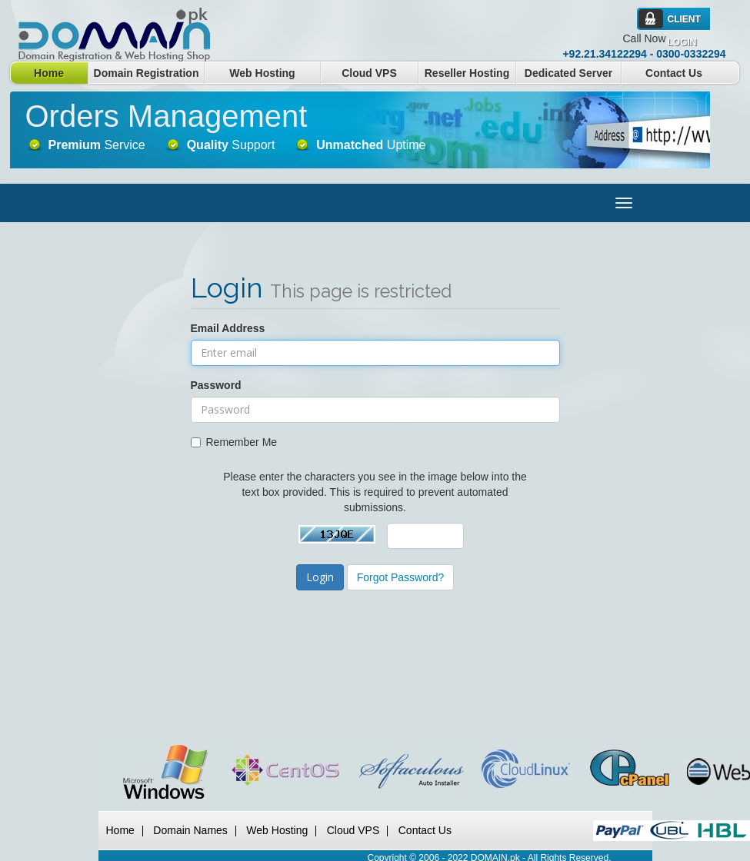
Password (216, 385)
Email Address (228, 328)
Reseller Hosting (467, 73)
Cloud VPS (369, 73)
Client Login (684, 22)
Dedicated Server (568, 73)
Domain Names (190, 830)
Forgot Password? (401, 577)
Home (49, 73)
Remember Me (234, 442)
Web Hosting (262, 73)
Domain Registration (146, 73)
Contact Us (673, 73)
